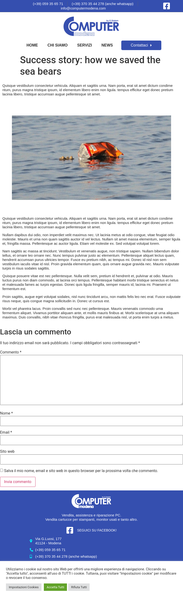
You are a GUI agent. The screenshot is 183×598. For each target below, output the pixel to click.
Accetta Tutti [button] (55, 587)
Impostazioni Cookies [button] (24, 587)
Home (32, 45)
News (107, 45)
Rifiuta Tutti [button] (79, 587)
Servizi (84, 45)
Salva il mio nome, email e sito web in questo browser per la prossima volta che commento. (81, 471)
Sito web (7, 451)
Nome (6, 413)
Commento (10, 352)
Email (6, 432)
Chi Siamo (57, 45)
